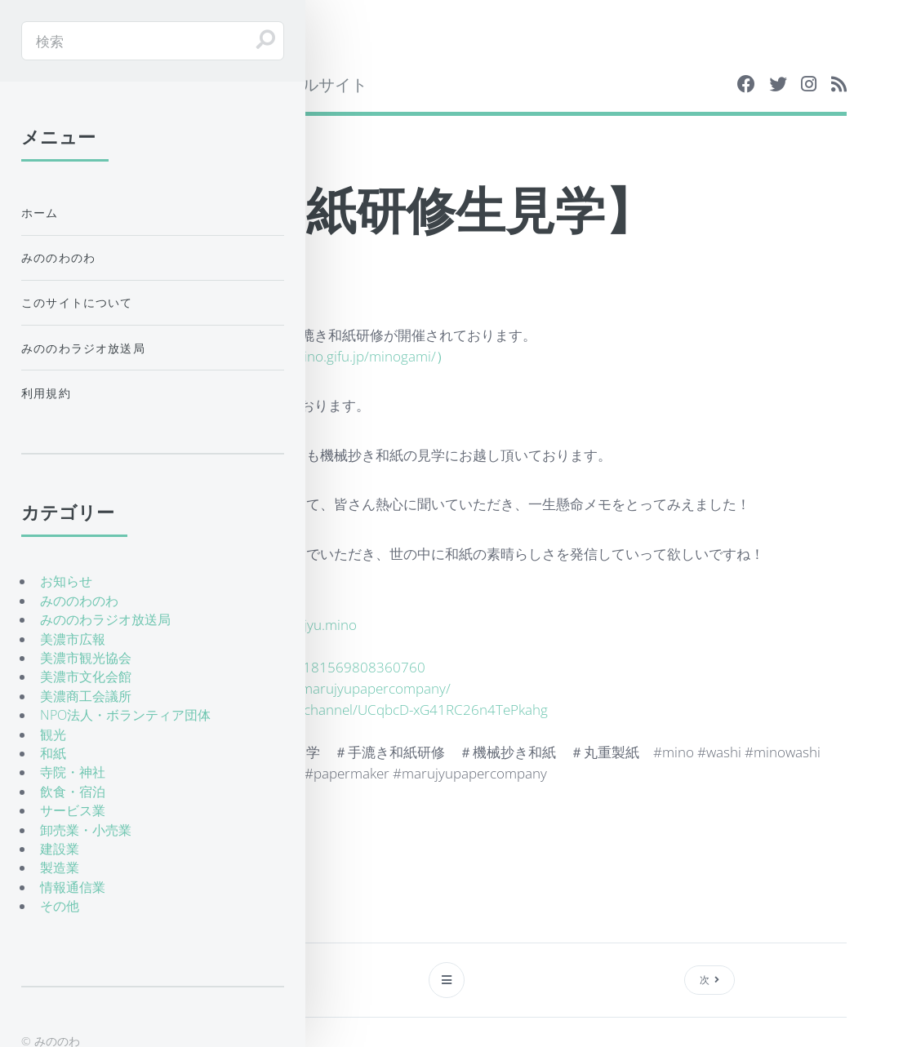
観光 (53, 734)
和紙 (53, 753)
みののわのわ (58, 257)
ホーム (40, 212)
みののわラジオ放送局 (83, 348)
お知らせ (66, 581)
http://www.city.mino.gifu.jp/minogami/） (322, 356)
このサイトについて (77, 302)
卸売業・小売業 (85, 830)
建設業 (59, 849)
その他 (59, 906)
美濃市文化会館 (85, 676)
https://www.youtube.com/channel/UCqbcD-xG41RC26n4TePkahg (343, 709)
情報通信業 (72, 887)
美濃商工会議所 (85, 696)
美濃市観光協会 (85, 658)
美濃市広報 (72, 639)
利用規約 (46, 393)
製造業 (59, 867)
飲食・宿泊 (72, 792)
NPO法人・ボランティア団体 (125, 715)
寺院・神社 (72, 772)
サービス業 (72, 810)
